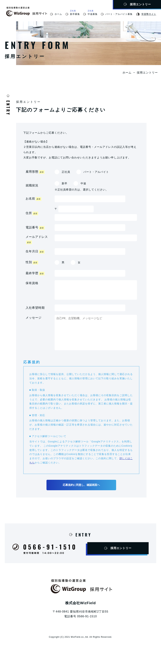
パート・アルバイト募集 (119, 14)
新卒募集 (75, 14)
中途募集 (93, 14)
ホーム (58, 14)
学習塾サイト (148, 14)
